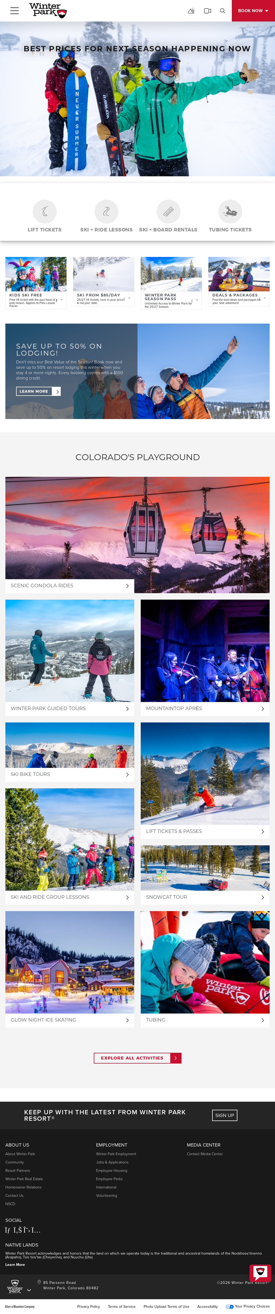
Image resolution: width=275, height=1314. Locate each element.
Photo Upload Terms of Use (166, 1306)
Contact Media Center (205, 1153)
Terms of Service (122, 1306)
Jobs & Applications (112, 1162)
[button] (260, 1273)
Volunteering (106, 1195)
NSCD (10, 1203)
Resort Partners (17, 1170)
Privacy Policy (88, 1306)
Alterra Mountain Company (20, 1306)
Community (14, 1162)
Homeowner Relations (23, 1187)
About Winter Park (20, 1153)
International (106, 1187)
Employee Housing (111, 1170)
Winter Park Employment (116, 1153)
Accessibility (207, 1306)
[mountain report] (191, 11)
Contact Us (14, 1195)
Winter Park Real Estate (24, 1178)
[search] (223, 11)
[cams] (208, 11)
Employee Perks (109, 1178)
